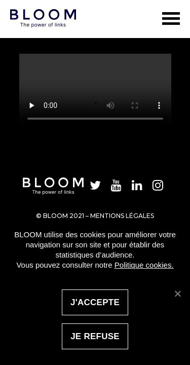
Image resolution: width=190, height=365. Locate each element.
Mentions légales (122, 216)
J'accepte (95, 302)
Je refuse (95, 336)
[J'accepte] (177, 293)
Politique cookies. (144, 265)
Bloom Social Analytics (33, 3)
